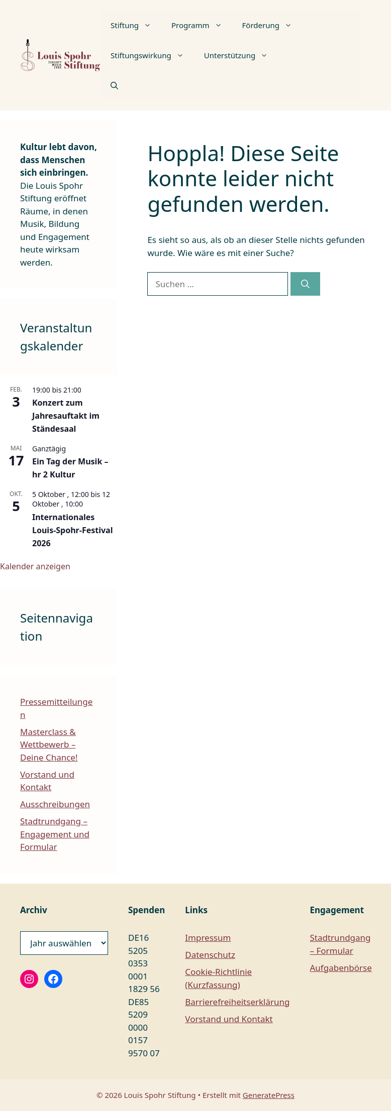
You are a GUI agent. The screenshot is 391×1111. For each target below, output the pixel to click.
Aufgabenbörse (341, 967)
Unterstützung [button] (241, 55)
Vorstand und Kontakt (228, 1019)
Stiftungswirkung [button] (152, 55)
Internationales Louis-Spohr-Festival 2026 (72, 530)
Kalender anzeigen (35, 566)
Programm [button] (201, 25)
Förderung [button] (272, 25)
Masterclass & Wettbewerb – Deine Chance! (49, 744)
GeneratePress (269, 1095)
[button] (114, 85)
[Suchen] (305, 284)
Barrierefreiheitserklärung (237, 1002)
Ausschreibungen (55, 804)
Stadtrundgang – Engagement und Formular (54, 833)
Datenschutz (210, 954)
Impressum (208, 937)
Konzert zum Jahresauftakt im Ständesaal (66, 415)
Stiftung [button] (136, 25)
